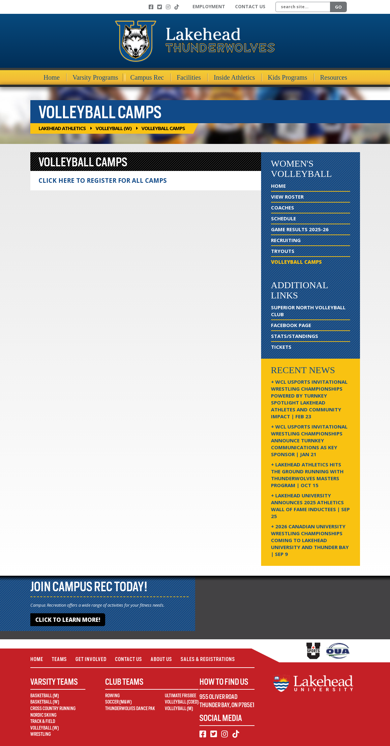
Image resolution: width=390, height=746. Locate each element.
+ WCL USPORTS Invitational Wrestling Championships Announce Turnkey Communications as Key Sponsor (309, 440)
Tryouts (282, 251)
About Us (161, 659)
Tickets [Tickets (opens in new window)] (281, 347)
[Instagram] (168, 7)
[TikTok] (176, 7)
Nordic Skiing (43, 715)
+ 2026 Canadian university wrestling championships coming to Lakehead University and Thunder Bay (310, 540)
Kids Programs (287, 77)
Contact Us (250, 6)
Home (52, 77)
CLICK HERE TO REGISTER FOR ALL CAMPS (103, 180)
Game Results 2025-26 (300, 229)
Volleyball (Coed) (181, 702)
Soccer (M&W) (118, 702)
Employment (209, 6)
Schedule (283, 218)
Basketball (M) (44, 695)
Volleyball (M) (179, 708)
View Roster (287, 196)
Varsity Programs (95, 77)
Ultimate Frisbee (180, 695)
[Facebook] (151, 7)
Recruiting (286, 240)
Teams (59, 659)
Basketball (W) (44, 702)
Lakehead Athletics (62, 128)
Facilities (189, 77)
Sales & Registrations (208, 659)
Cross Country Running (52, 708)
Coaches (282, 207)
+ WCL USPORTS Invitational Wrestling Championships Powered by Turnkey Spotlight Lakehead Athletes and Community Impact (309, 399)
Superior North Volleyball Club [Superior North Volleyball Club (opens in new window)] (308, 311)
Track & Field (42, 721)
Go (338, 7)
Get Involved (90, 659)
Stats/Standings (294, 336)
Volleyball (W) (114, 128)
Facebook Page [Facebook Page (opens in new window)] (291, 325)
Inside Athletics (234, 77)
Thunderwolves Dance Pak (130, 708)
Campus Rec (147, 77)
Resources (333, 77)
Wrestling (40, 734)
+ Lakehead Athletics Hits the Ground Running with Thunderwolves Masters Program (307, 474)
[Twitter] (159, 7)
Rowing (112, 695)
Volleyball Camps (296, 262)
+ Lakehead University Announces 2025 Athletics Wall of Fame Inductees (310, 505)
